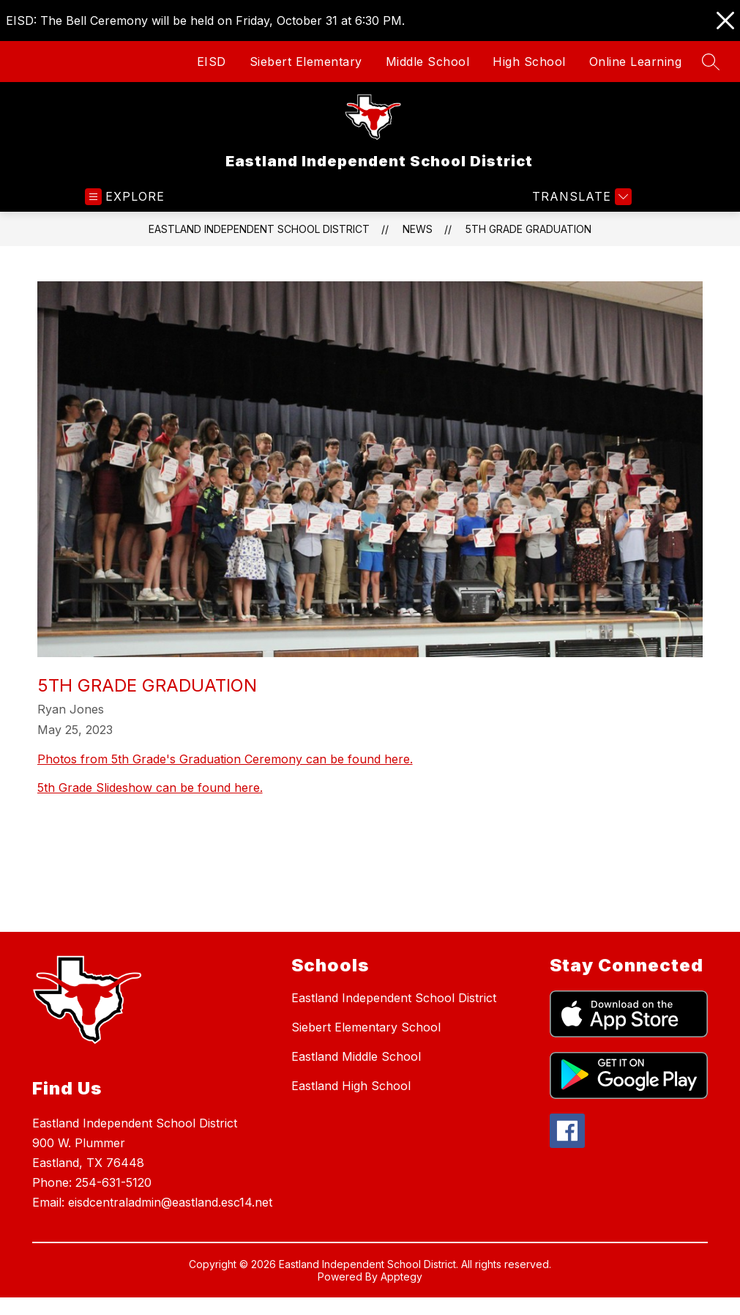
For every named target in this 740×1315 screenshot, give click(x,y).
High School (529, 61)
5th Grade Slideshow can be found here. (150, 787)
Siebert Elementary (306, 61)
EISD (211, 61)
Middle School (428, 61)
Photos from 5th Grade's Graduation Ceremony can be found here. (225, 759)
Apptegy (401, 1276)
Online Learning (635, 61)
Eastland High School (351, 1085)
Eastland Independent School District (259, 229)
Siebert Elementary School (366, 1027)
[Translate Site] (580, 197)
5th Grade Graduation (528, 229)
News (418, 229)
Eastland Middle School (356, 1056)
